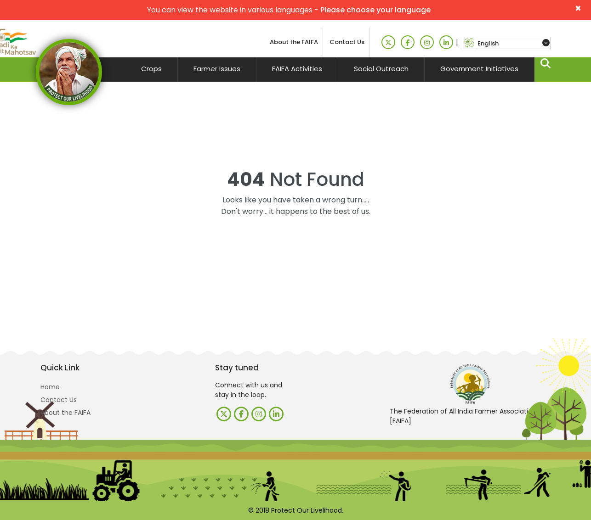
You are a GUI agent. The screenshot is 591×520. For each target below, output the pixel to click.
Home (50, 386)
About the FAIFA (294, 42)
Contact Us (347, 42)
